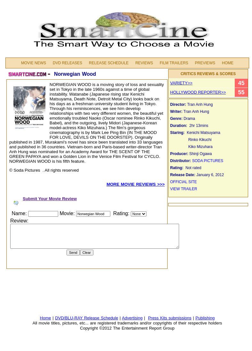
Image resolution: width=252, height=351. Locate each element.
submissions (180, 318)
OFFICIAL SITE (184, 182)
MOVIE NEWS (33, 63)
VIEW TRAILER (183, 189)
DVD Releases (67, 63)
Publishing (205, 318)
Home (227, 63)
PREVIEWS (205, 63)
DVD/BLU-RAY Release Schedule (86, 318)
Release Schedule (109, 63)
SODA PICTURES (207, 161)
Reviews (144, 63)
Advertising (132, 318)
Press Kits (158, 318)
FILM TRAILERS (174, 63)
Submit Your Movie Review (50, 198)
